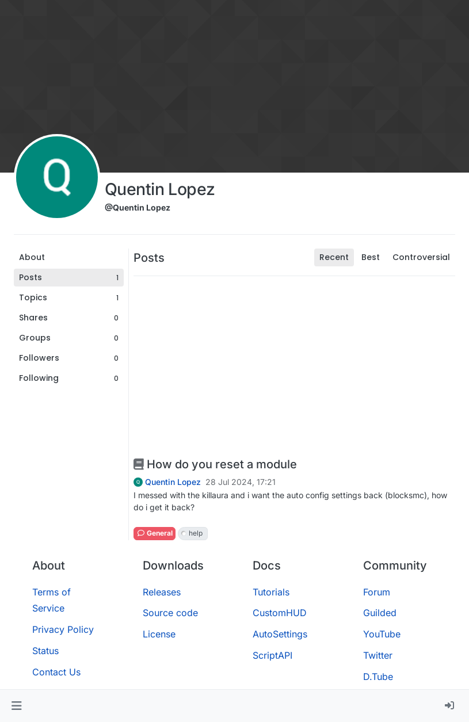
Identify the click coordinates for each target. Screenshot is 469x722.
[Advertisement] (294, 365)
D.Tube (378, 676)
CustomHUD (280, 612)
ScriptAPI (272, 655)
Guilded (379, 612)
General (154, 533)
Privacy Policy (63, 629)
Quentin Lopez (173, 482)
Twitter (377, 655)
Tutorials (271, 592)
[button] (16, 705)
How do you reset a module (215, 464)
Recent (334, 257)
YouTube (382, 634)
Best (370, 257)
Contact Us (56, 672)
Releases (162, 592)
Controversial (421, 257)
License (159, 634)
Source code (170, 612)
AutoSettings (280, 634)
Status (45, 650)
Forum (376, 592)
